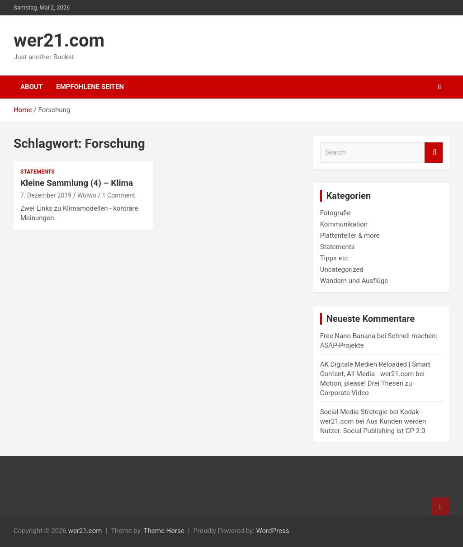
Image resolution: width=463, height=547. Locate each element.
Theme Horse (164, 531)
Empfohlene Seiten (90, 87)
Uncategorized (342, 269)
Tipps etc (334, 258)
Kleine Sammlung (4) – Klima (76, 183)
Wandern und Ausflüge (354, 281)
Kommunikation (344, 224)
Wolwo (86, 195)
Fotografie (335, 213)
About (31, 87)
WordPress (272, 531)
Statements (37, 172)
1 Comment (118, 195)
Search (434, 152)
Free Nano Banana (347, 336)
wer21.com (59, 40)
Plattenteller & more (350, 235)
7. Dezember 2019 (45, 195)
